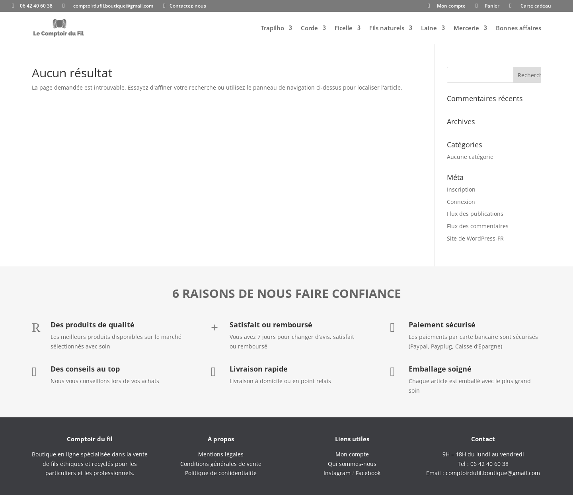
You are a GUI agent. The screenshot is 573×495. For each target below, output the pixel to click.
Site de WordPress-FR (475, 238)
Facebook (368, 473)
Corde (309, 28)
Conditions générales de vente (220, 464)
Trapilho (272, 28)
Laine (429, 28)
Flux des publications (475, 213)
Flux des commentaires (478, 226)
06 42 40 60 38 (36, 6)
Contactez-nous (188, 6)
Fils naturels (386, 28)
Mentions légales (221, 454)
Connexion (461, 201)
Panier (492, 6)
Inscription (461, 189)
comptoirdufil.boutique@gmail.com (113, 6)
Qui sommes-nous (352, 464)
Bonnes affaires (518, 28)
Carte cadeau (535, 6)
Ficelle (344, 28)
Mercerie (466, 28)
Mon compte (451, 6)
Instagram (337, 473)
